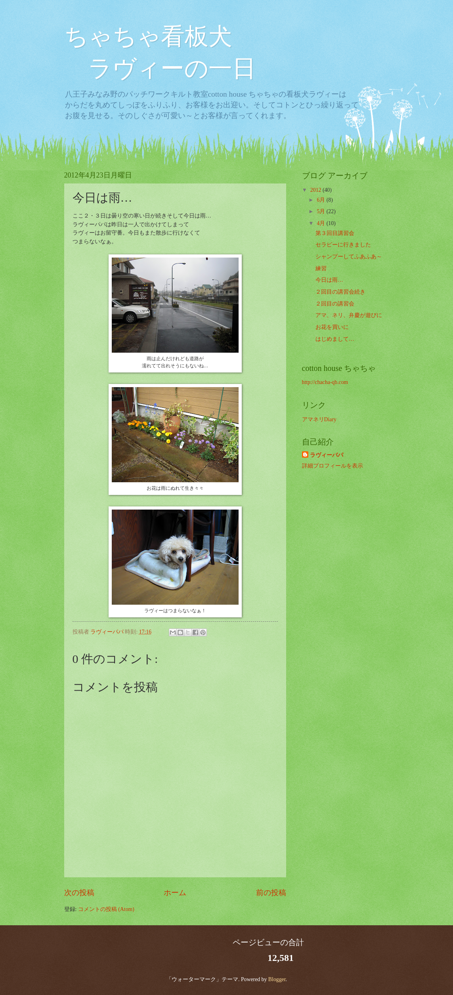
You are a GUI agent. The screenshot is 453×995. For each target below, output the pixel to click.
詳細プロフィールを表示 (332, 466)
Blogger (277, 979)
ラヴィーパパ (326, 455)
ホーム (175, 892)
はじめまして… (334, 339)
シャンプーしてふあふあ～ (348, 257)
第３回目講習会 (334, 233)
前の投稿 (271, 892)
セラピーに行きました (343, 245)
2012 (316, 190)
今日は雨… (329, 280)
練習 (321, 268)
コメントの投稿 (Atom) (106, 909)
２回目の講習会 (334, 304)
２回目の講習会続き (340, 292)
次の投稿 (79, 892)
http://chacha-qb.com (325, 382)
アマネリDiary (319, 419)
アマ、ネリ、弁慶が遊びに (348, 315)
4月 (321, 223)
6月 (321, 200)
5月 (321, 211)
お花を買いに (332, 327)
